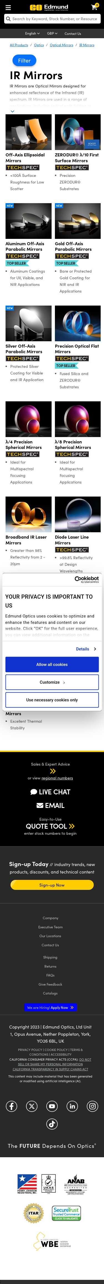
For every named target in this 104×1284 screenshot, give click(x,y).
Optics (39, 45)
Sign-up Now (52, 885)
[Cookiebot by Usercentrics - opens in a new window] (75, 579)
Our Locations (50, 935)
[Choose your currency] (53, 33)
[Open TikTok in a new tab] (52, 1126)
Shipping (50, 957)
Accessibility (61, 1054)
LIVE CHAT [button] (50, 792)
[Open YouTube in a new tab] (52, 1108)
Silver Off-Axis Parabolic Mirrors (24, 349)
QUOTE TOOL (46, 825)
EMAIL (50, 805)
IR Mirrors (86, 45)
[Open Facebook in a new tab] (11, 1108)
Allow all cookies (52, 664)
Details (82, 649)
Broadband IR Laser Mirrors (26, 540)
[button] (45, 770)
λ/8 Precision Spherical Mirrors (73, 444)
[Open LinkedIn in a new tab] (72, 1108)
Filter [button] (24, 60)
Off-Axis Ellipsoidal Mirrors (25, 157)
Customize (52, 682)
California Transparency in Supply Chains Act (50, 1069)
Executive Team (50, 926)
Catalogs (50, 993)
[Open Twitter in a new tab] (31, 1108)
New (10, 206)
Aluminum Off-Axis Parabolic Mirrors (25, 246)
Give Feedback (50, 984)
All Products (19, 45)
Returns (50, 966)
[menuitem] (10, 6)
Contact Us (73, 33)
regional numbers (57, 778)
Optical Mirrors (61, 45)
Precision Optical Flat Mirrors (77, 349)
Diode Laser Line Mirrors (72, 540)
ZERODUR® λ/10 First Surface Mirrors (77, 157)
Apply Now (48, 1007)
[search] (52, 19)
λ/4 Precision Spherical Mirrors (24, 444)
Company (50, 917)
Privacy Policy (30, 1050)
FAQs (50, 975)
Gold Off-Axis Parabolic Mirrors (73, 246)
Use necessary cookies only (52, 700)
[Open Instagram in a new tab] (92, 1108)
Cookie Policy (56, 1050)
